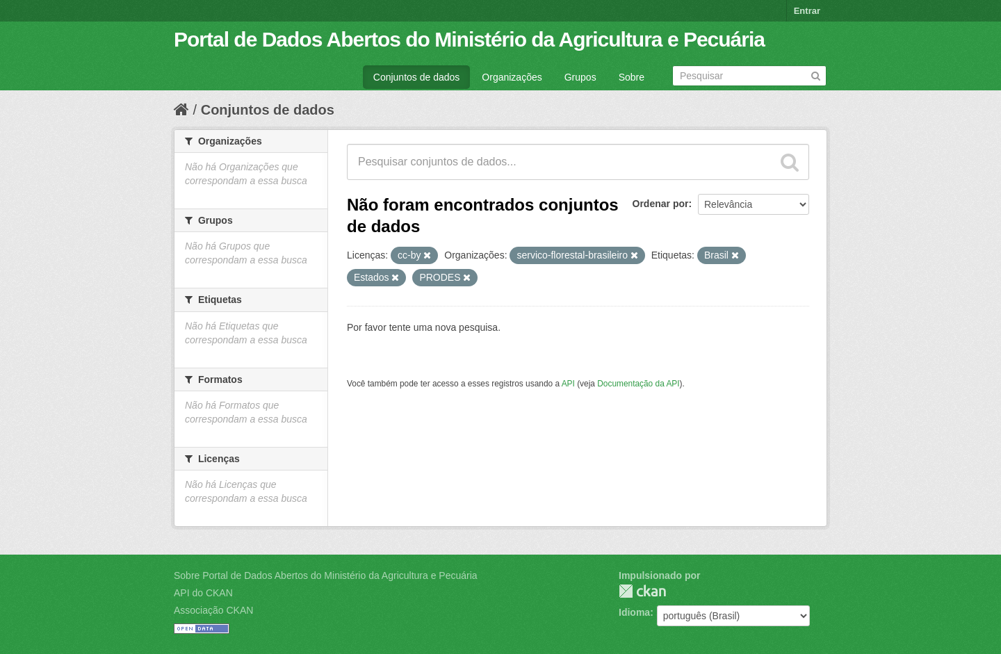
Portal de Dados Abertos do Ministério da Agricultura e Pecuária (469, 39)
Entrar (807, 11)
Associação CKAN (213, 610)
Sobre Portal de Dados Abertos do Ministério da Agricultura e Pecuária (326, 575)
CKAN (642, 591)
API (568, 384)
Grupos (580, 77)
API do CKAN (203, 592)
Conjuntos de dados (416, 77)
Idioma (634, 612)
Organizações (512, 77)
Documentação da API (638, 384)
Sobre (631, 77)
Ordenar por (661, 203)
